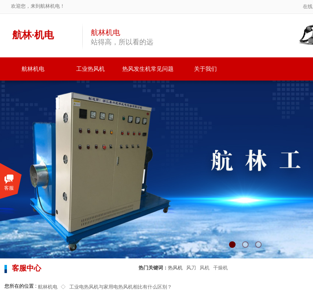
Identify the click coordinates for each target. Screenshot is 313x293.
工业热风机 (90, 69)
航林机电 (33, 69)
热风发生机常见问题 (148, 69)
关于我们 (205, 69)
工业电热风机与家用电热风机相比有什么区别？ (120, 287)
